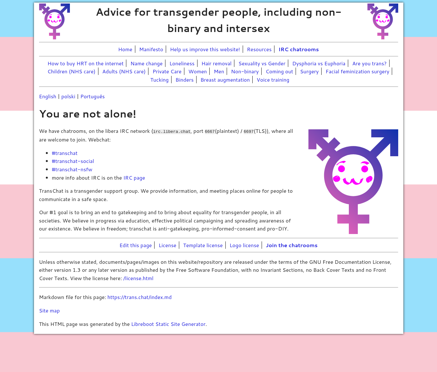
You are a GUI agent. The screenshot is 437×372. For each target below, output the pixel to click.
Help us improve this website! (205, 49)
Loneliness (182, 63)
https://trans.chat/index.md (139, 296)
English (47, 96)
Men (219, 71)
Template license (203, 244)
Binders (184, 79)
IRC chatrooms (299, 49)
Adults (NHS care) (124, 71)
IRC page (134, 177)
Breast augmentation (225, 79)
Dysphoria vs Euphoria (319, 63)
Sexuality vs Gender (262, 63)
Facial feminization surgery (357, 71)
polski (68, 96)
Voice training (273, 79)
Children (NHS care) (71, 71)
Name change (146, 63)
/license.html (138, 277)
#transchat (65, 152)
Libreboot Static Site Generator (168, 323)
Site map (49, 310)
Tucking (159, 79)
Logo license (244, 244)
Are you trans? (369, 63)
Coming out (279, 71)
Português (92, 96)
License (167, 244)
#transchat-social (73, 160)
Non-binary (245, 71)
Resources (259, 49)
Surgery (309, 71)
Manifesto (151, 49)
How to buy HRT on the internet (85, 63)
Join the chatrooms (291, 244)
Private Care (167, 71)
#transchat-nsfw (72, 169)
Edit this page (136, 244)
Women (198, 71)
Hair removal (216, 63)
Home (125, 49)
